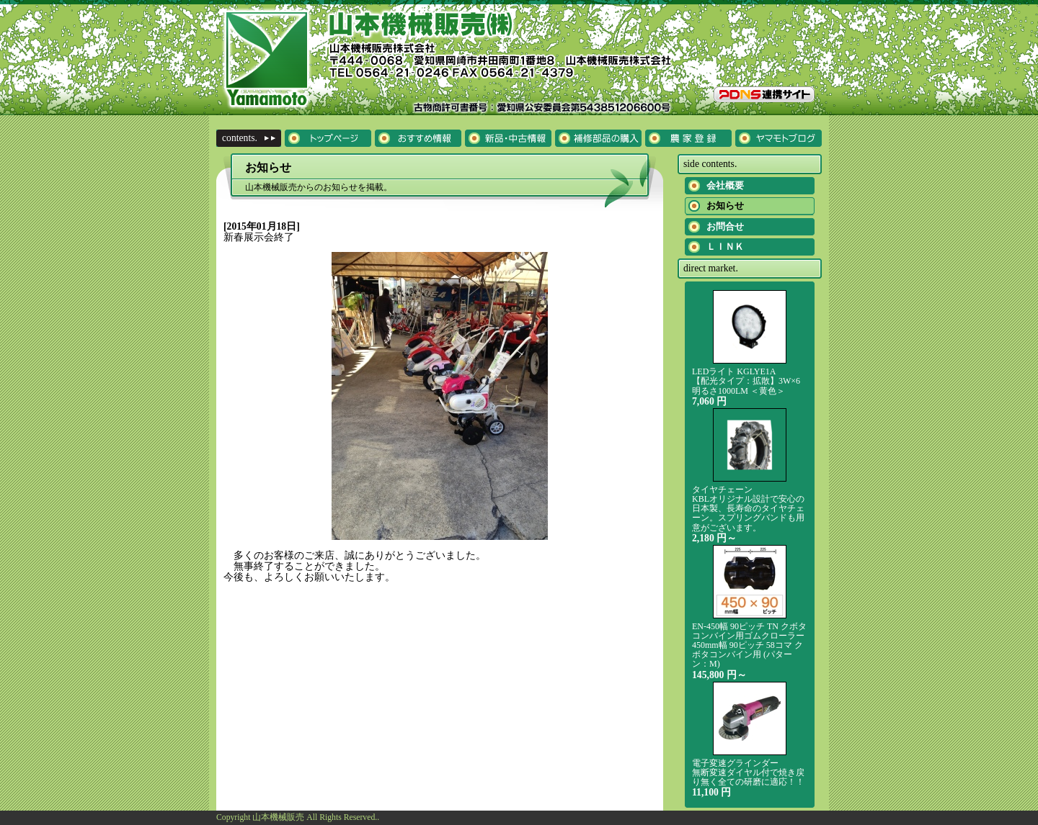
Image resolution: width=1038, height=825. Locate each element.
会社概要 (725, 185)
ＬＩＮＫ (725, 246)
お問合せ (725, 226)
